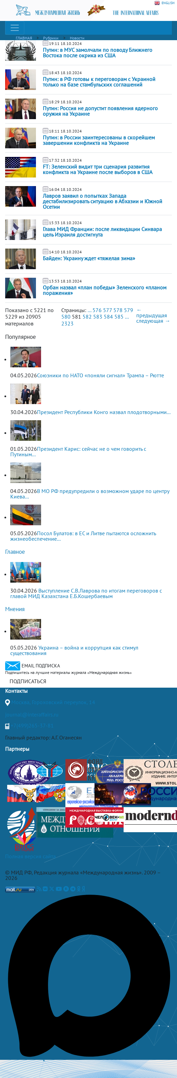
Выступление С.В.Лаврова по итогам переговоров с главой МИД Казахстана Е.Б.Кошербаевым (86, 593)
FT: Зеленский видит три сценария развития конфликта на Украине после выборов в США (97, 169)
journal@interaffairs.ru (32, 714)
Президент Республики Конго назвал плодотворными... (103, 412)
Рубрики (51, 38)
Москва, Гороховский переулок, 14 (53, 702)
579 (128, 310)
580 (66, 316)
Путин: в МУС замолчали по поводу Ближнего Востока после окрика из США (97, 52)
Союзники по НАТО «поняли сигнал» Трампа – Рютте (100, 375)
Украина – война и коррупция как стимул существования (74, 650)
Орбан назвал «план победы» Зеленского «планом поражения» (104, 290)
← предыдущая (151, 312)
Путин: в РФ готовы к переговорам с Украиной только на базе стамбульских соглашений (99, 82)
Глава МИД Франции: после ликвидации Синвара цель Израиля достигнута (102, 232)
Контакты (16, 690)
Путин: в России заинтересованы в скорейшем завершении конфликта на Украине (99, 140)
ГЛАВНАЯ (24, 38)
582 (87, 316)
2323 (67, 323)
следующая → (153, 320)
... (89, 310)
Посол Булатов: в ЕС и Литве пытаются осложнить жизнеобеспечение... (83, 536)
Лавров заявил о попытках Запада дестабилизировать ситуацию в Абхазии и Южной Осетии (102, 201)
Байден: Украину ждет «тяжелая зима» (89, 258)
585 (119, 316)
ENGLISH (164, 3)
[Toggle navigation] (14, 28)
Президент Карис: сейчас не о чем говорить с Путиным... (78, 451)
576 (97, 310)
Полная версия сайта (30, 856)
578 (118, 310)
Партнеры (17, 748)
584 (108, 316)
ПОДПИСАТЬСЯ (28, 681)
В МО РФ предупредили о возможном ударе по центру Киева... (89, 494)
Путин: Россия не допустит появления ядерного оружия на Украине (100, 111)
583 (97, 316)
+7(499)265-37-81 (32, 725)
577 (107, 310)
